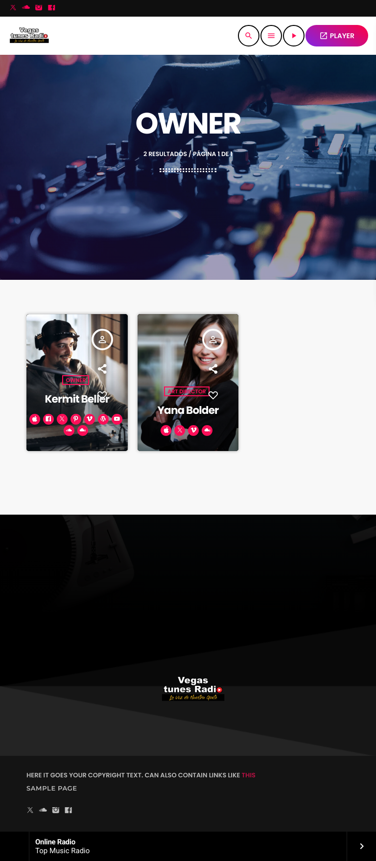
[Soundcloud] (26, 8)
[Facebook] (51, 8)
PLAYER (336, 36)
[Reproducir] (294, 35)
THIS (249, 775)
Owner (76, 380)
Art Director (186, 391)
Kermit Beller (77, 399)
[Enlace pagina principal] (29, 36)
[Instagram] (39, 8)
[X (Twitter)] (13, 8)
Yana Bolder (187, 410)
